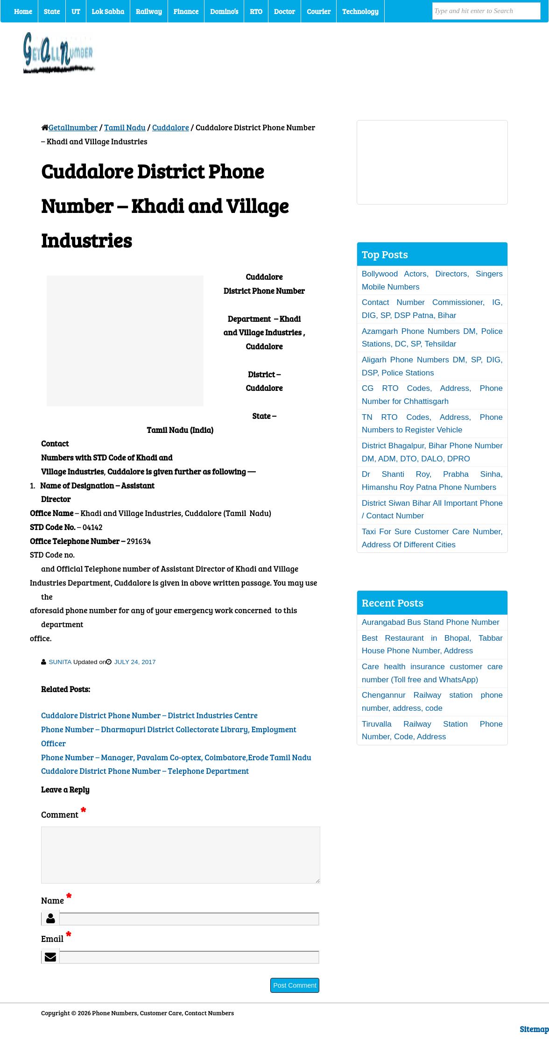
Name (56, 911)
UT (75, 11)
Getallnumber (73, 127)
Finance (186, 11)
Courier (319, 11)
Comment (63, 814)
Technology (360, 11)
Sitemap (534, 1040)
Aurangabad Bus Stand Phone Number (431, 622)
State (52, 11)
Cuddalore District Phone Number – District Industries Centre (149, 715)
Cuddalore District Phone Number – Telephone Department (145, 770)
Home (23, 11)
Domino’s (224, 11)
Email (56, 949)
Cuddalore (170, 127)
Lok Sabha (108, 11)
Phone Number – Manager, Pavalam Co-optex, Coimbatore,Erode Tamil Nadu (176, 757)
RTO (256, 11)
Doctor (284, 11)
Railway (149, 11)
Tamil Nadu (125, 127)
